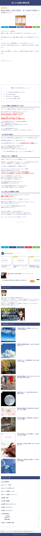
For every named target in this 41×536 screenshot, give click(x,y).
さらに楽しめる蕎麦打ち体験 (13, 98)
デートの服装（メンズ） (21, 491)
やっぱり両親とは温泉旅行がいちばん (15, 92)
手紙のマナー (22, 517)
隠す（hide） (26, 88)
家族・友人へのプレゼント (21, 504)
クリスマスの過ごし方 (21, 488)
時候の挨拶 (22, 519)
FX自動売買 (21, 482)
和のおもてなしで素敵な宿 (12, 96)
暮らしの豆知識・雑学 (21, 522)
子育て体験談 (21, 501)
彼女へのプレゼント (21, 507)
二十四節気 (22, 516)
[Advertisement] (12, 71)
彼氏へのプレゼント (21, 510)
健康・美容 (21, 498)
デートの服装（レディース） (21, 494)
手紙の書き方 (21, 513)
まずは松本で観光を (11, 94)
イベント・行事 (21, 485)
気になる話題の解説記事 (20, 3)
